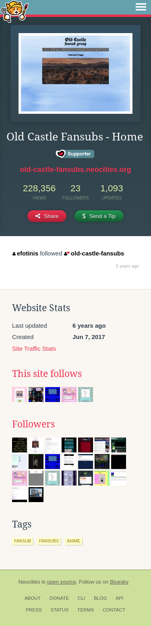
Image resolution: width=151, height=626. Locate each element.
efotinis (25, 253)
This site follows (47, 373)
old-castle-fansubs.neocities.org (75, 169)
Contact (114, 610)
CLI (81, 598)
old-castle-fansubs (94, 253)
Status (60, 610)
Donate (59, 598)
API (119, 598)
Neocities (29, 582)
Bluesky (119, 582)
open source (61, 582)
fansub (22, 540)
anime (73, 540)
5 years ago (127, 266)
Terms (85, 610)
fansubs (49, 540)
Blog (100, 598)
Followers (33, 424)
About (33, 598)
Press (34, 610)
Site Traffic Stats (34, 348)
